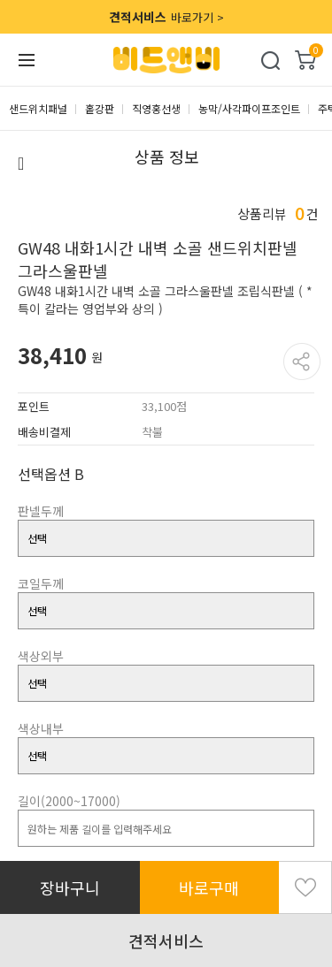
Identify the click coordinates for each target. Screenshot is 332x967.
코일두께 (41, 583)
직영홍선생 (156, 108)
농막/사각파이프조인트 (249, 108)
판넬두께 (41, 511)
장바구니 (70, 887)
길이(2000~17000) (69, 801)
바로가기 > (166, 17)
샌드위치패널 (38, 108)
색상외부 (41, 656)
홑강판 (99, 108)
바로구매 (209, 887)
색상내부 (41, 728)
